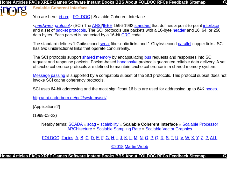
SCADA (75, 124)
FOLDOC (147, 2)
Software (77, 2)
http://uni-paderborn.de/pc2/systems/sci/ (70, 98)
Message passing (49, 75)
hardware (44, 25)
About (131, 2)
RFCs (162, 2)
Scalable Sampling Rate (119, 129)
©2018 (117, 146)
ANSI (97, 25)
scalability (109, 124)
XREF (46, 2)
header (179, 30)
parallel (184, 44)
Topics (67, 138)
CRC (126, 35)
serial (105, 44)
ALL (213, 138)
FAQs (34, 2)
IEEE (107, 25)
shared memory (96, 57)
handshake (127, 62)
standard (142, 25)
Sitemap (197, 2)
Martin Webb (136, 146)
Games (60, 2)
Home (5, 2)
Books (108, 2)
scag (91, 124)
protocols (77, 30)
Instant (93, 2)
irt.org (64, 17)
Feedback (178, 2)
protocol (62, 25)
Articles (20, 2)
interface (211, 25)
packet (62, 30)
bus (147, 57)
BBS (120, 2)
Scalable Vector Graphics (168, 129)
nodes (211, 89)
